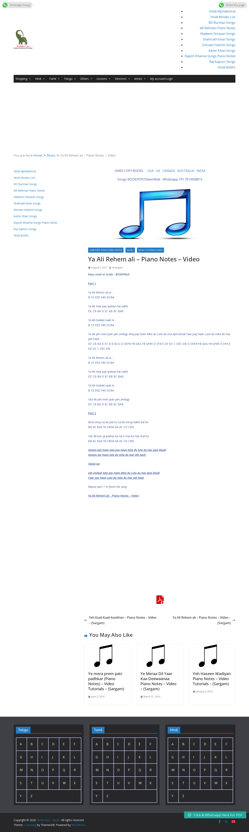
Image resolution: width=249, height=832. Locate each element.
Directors (122, 79)
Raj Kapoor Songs (222, 62)
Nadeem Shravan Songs (217, 34)
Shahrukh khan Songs (219, 39)
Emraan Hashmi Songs (218, 45)
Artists (140, 79)
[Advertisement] (124, 112)
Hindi (40, 79)
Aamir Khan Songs (222, 50)
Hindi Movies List (222, 17)
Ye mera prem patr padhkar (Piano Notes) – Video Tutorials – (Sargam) (106, 681)
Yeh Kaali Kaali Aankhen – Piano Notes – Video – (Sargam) (120, 620)
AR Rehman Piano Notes (217, 28)
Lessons (103, 79)
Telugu (70, 79)
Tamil (54, 79)
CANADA (168, 171)
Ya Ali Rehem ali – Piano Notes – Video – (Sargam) (204, 620)
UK (158, 171)
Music (130, 250)
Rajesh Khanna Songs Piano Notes (210, 56)
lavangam (117, 267)
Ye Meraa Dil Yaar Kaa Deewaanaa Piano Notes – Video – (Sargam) (158, 681)
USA (150, 171)
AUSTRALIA (185, 171)
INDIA (200, 171)
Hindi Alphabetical (222, 11)
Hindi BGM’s (226, 67)
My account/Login (161, 79)
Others (86, 79)
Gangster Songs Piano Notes (106, 250)
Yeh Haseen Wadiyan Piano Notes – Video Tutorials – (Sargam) (212, 678)
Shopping (23, 79)
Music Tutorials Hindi (150, 250)
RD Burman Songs (222, 22)
